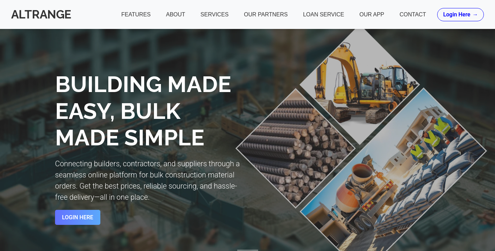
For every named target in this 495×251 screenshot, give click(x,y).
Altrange (41, 14)
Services (214, 14)
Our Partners (266, 14)
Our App (371, 14)
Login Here (460, 14)
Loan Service (323, 14)
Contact (413, 14)
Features (135, 14)
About (175, 14)
